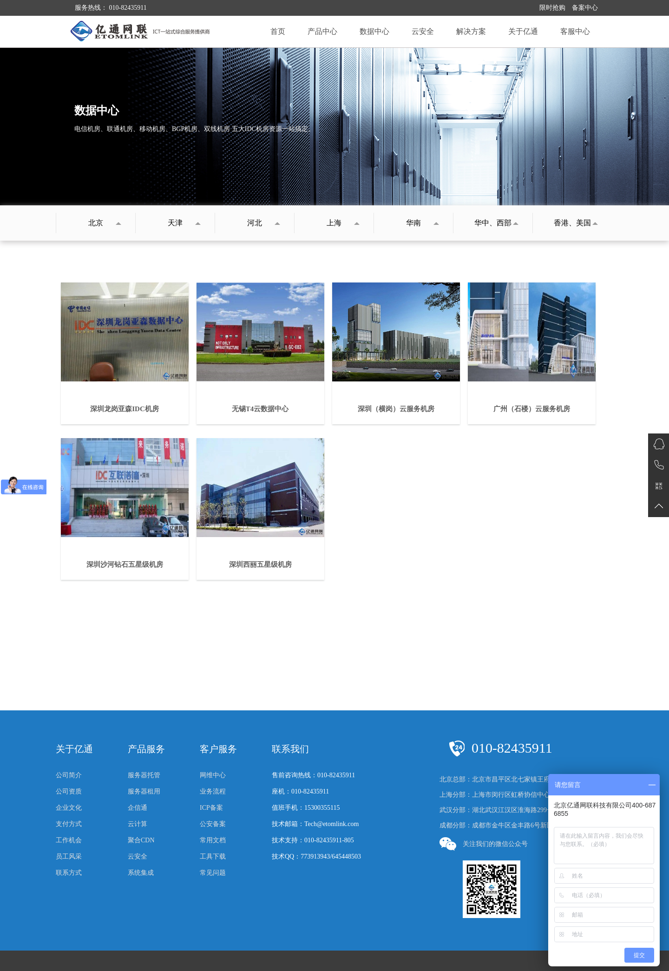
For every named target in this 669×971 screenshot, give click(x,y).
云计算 (137, 823)
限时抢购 (552, 7)
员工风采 (69, 856)
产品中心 (322, 31)
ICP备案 (211, 807)
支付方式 (69, 823)
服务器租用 (144, 791)
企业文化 (69, 807)
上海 (334, 223)
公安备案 (213, 823)
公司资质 (69, 791)
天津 (175, 223)
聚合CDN (141, 840)
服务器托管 (144, 775)
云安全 (423, 31)
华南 (413, 223)
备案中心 (585, 7)
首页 (277, 31)
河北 (254, 223)
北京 (95, 223)
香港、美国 (572, 223)
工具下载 (213, 856)
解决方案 (471, 31)
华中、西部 (493, 223)
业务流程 (213, 791)
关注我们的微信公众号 (483, 844)
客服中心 (575, 31)
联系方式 (69, 872)
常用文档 (213, 840)
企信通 (137, 807)
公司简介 (69, 775)
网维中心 (213, 775)
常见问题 (213, 872)
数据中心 (374, 31)
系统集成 (141, 872)
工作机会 (69, 840)
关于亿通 (523, 31)
